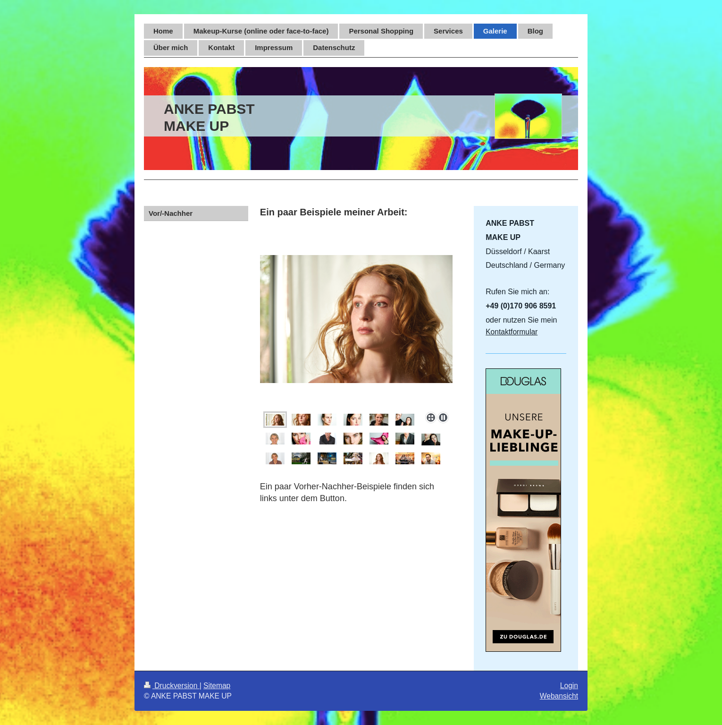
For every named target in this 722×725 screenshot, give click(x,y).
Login (569, 686)
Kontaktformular (511, 332)
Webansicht (559, 696)
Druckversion (172, 686)
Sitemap (216, 686)
